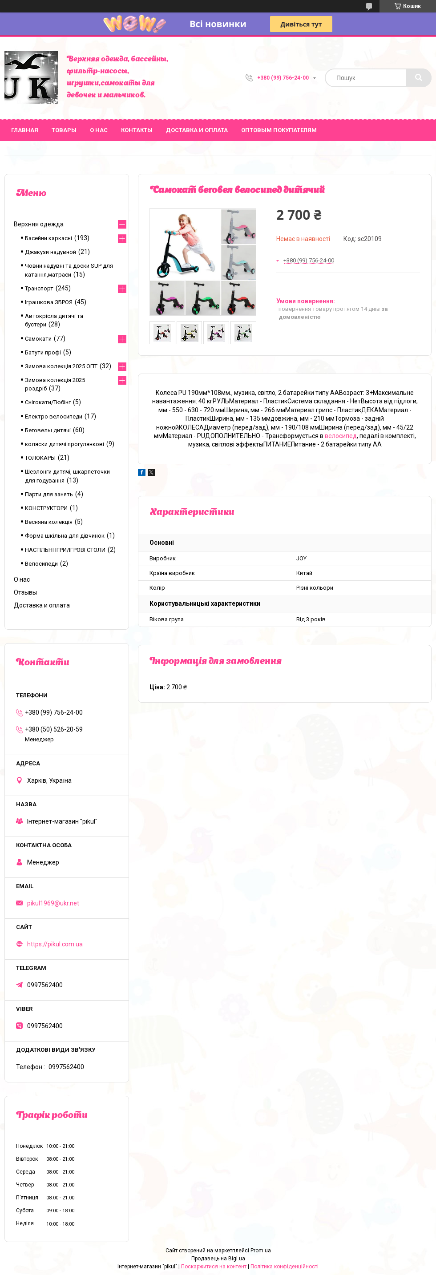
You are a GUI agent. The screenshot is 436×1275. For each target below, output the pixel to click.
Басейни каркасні (48, 238)
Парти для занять (49, 494)
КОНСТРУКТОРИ (46, 508)
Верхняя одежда (39, 224)
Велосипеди (41, 563)
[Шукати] (419, 77)
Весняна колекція (49, 522)
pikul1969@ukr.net (53, 903)
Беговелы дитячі (48, 430)
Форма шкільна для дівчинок (65, 535)
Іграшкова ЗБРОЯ (49, 302)
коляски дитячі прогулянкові (64, 444)
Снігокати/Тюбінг (48, 402)
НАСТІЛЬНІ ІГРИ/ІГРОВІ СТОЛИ (65, 550)
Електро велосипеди (53, 416)
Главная (24, 130)
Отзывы (25, 592)
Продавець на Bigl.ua (218, 1258)
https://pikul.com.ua (55, 944)
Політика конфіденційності (284, 1266)
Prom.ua (260, 1250)
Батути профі (43, 352)
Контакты (137, 130)
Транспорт (39, 288)
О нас (99, 130)
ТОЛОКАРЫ (40, 457)
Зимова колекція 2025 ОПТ (61, 366)
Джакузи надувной (50, 252)
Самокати (38, 338)
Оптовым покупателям (279, 130)
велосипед (341, 435)
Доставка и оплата (197, 130)
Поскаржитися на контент (213, 1266)
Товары (64, 130)
